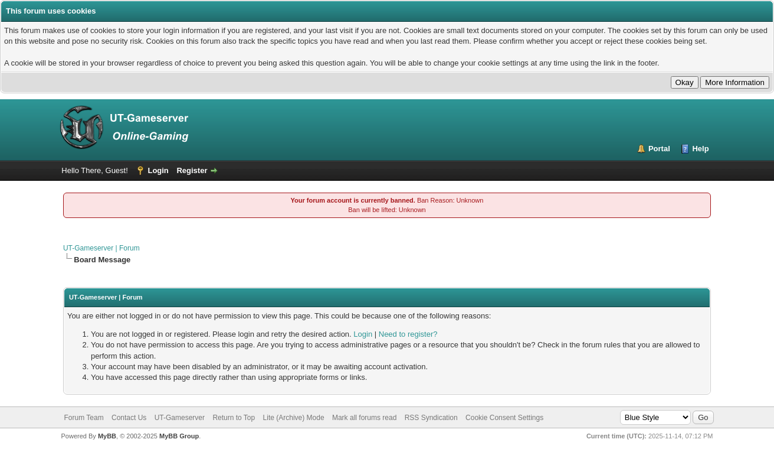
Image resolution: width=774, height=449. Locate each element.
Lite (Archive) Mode (293, 418)
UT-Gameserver (180, 418)
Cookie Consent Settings (504, 418)
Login (157, 170)
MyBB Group (179, 436)
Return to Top (233, 418)
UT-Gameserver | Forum (101, 248)
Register (191, 170)
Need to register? (408, 334)
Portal (659, 148)
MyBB (107, 436)
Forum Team (84, 418)
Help (700, 148)
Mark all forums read (364, 418)
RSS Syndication (431, 418)
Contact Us (128, 418)
